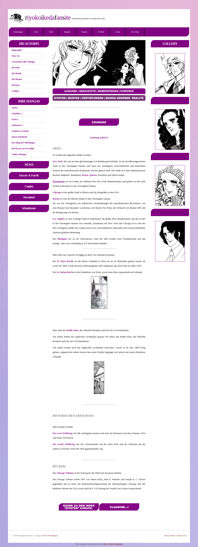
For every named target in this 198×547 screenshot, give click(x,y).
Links (117, 32)
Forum (84, 32)
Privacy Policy (169, 536)
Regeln (67, 32)
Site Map (135, 32)
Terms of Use (181, 536)
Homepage (18, 32)
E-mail (101, 32)
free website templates (113, 544)
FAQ (36, 32)
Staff (51, 32)
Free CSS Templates (50, 536)
